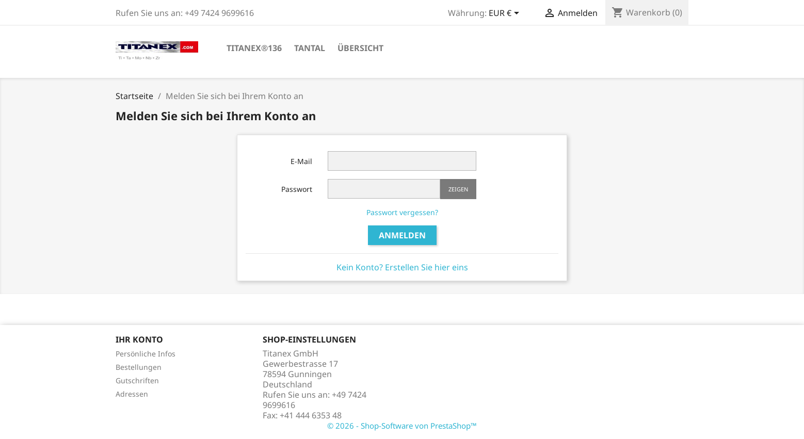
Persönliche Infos (145, 354)
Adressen (132, 394)
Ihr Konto (139, 339)
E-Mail (301, 161)
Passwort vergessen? (402, 212)
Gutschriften (137, 380)
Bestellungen (139, 367)
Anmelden (402, 235)
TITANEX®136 (254, 48)
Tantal (309, 48)
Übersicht (360, 48)
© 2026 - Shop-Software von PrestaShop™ (402, 425)
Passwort (296, 189)
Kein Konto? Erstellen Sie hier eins (402, 267)
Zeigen (458, 189)
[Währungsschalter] (506, 14)
